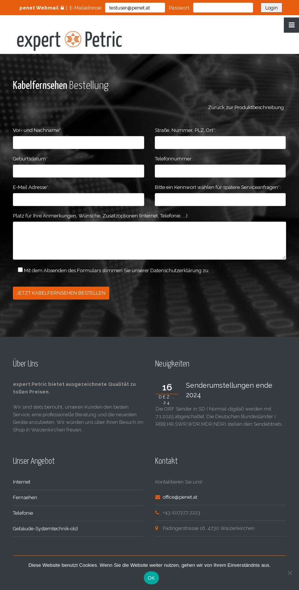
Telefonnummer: (174, 159)
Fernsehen (25, 497)
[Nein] (289, 573)
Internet (21, 482)
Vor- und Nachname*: (37, 130)
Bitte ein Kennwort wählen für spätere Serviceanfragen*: (218, 187)
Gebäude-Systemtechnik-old (45, 528)
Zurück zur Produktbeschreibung (247, 107)
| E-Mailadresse (60, 8)
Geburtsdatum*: (31, 159)
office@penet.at (180, 497)
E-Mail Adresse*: (31, 187)
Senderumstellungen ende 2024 (229, 390)
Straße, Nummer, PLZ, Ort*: (185, 130)
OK (151, 578)
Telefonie (23, 513)
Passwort (179, 8)
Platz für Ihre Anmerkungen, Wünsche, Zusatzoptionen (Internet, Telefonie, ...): (101, 216)
